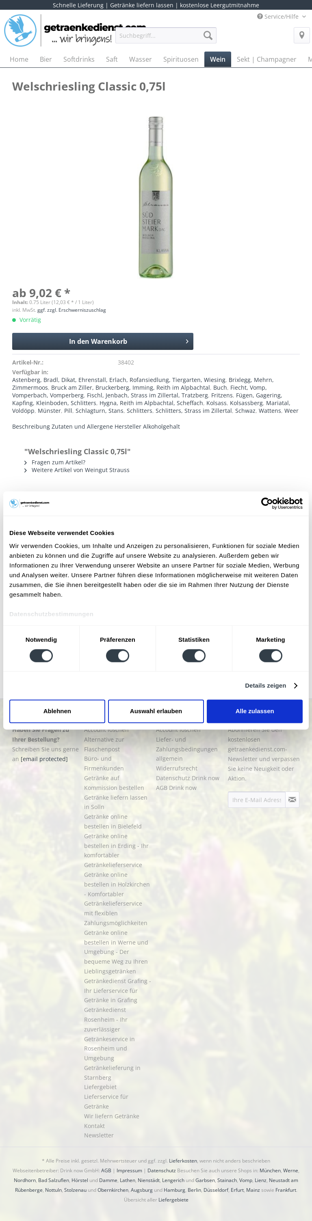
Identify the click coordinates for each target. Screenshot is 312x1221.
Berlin (194, 1189)
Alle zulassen (255, 711)
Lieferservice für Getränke (106, 1101)
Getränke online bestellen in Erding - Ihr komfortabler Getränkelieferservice (116, 850)
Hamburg (174, 1189)
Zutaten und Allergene (82, 426)
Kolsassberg (246, 403)
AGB (106, 1170)
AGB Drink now (176, 788)
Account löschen (106, 729)
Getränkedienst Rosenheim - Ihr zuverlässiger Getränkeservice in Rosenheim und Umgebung (109, 1034)
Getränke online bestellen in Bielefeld (113, 821)
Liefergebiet (100, 1087)
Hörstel (80, 1180)
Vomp (245, 1180)
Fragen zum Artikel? (54, 462)
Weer (291, 410)
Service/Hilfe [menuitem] (278, 16)
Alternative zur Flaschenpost (104, 744)
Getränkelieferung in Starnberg (112, 1072)
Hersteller (128, 426)
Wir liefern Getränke (111, 1116)
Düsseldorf (216, 1189)
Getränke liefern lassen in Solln (115, 802)
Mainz (253, 1189)
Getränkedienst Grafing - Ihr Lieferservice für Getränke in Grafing (117, 990)
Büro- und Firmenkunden (104, 763)
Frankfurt (285, 1189)
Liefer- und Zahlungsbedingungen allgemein (187, 749)
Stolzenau (75, 1189)
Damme (108, 1180)
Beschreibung (31, 426)
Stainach (227, 1180)
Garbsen (205, 1180)
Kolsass (216, 403)
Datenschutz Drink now (187, 778)
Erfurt (237, 1189)
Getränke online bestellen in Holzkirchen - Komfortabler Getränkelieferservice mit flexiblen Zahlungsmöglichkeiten (117, 899)
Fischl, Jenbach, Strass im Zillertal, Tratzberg (147, 395)
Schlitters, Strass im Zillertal (194, 410)
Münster (49, 410)
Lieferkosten (183, 1160)
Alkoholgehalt (161, 426)
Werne (290, 1170)
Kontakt (94, 1126)
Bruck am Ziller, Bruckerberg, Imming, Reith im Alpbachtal (130, 387)
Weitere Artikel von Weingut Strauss (77, 470)
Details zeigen (265, 685)
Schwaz (245, 410)
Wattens (270, 410)
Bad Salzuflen (53, 1180)
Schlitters (139, 410)
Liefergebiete (173, 1199)
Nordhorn (25, 1180)
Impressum (129, 1170)
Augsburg (142, 1189)
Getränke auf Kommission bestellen (114, 783)
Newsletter (99, 1135)
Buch (220, 387)
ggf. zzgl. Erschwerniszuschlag (71, 309)
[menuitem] (166, 39)
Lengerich (173, 1180)
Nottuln (53, 1189)
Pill (68, 410)
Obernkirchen (113, 1189)
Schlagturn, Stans (100, 410)
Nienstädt (149, 1180)
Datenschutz (161, 1170)
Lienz (260, 1180)
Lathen (127, 1180)
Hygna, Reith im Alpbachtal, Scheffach (151, 403)
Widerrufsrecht (176, 768)
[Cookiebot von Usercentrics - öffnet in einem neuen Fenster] (267, 503)
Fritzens (222, 395)
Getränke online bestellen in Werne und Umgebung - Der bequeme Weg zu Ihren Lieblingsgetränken (116, 952)
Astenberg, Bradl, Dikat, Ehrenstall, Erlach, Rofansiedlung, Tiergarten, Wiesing (118, 380)
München (270, 1170)
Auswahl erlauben (156, 711)
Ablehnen (57, 711)
